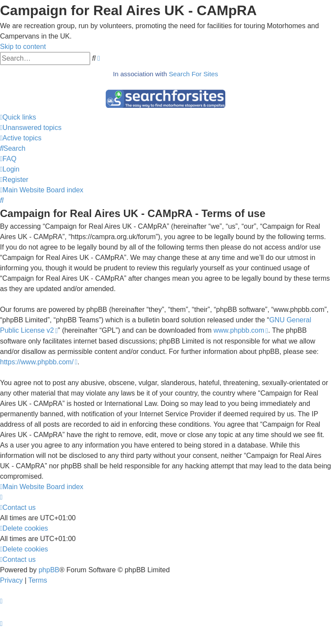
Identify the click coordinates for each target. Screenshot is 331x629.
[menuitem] (31, 127)
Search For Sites (193, 74)
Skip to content (23, 46)
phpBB (49, 570)
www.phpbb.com (239, 330)
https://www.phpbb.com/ (37, 362)
